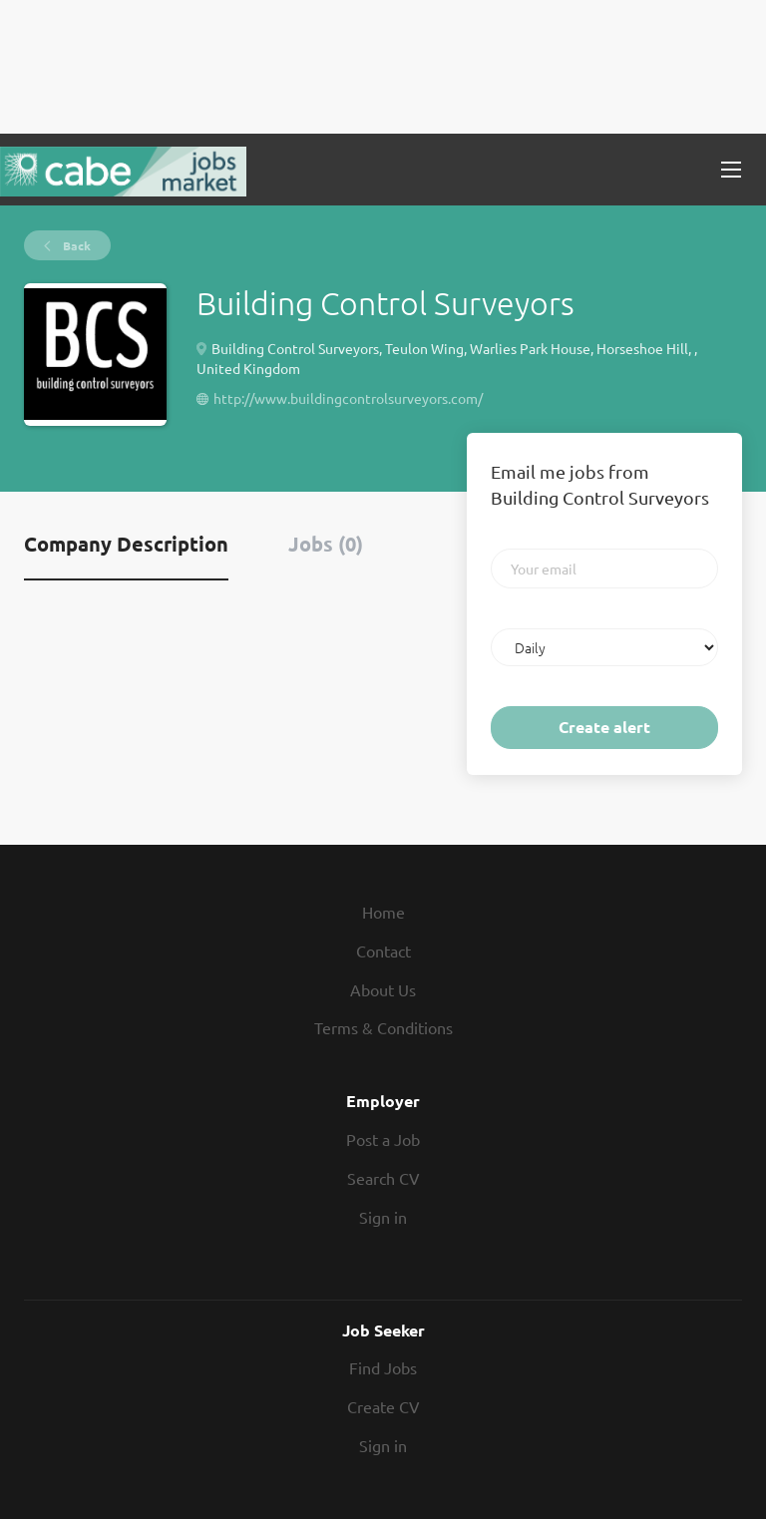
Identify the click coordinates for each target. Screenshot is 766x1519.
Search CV (383, 1178)
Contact (383, 950)
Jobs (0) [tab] (325, 544)
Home (383, 912)
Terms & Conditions (383, 1027)
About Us (383, 989)
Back (75, 245)
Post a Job (383, 1139)
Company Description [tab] (126, 544)
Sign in (383, 1217)
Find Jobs (383, 1367)
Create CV (383, 1406)
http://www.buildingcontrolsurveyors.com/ (348, 398)
